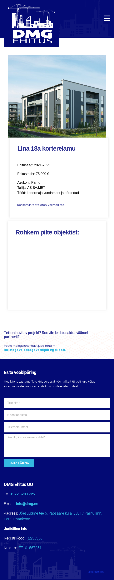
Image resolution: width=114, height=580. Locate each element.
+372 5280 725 (22, 494)
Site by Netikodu (96, 571)
